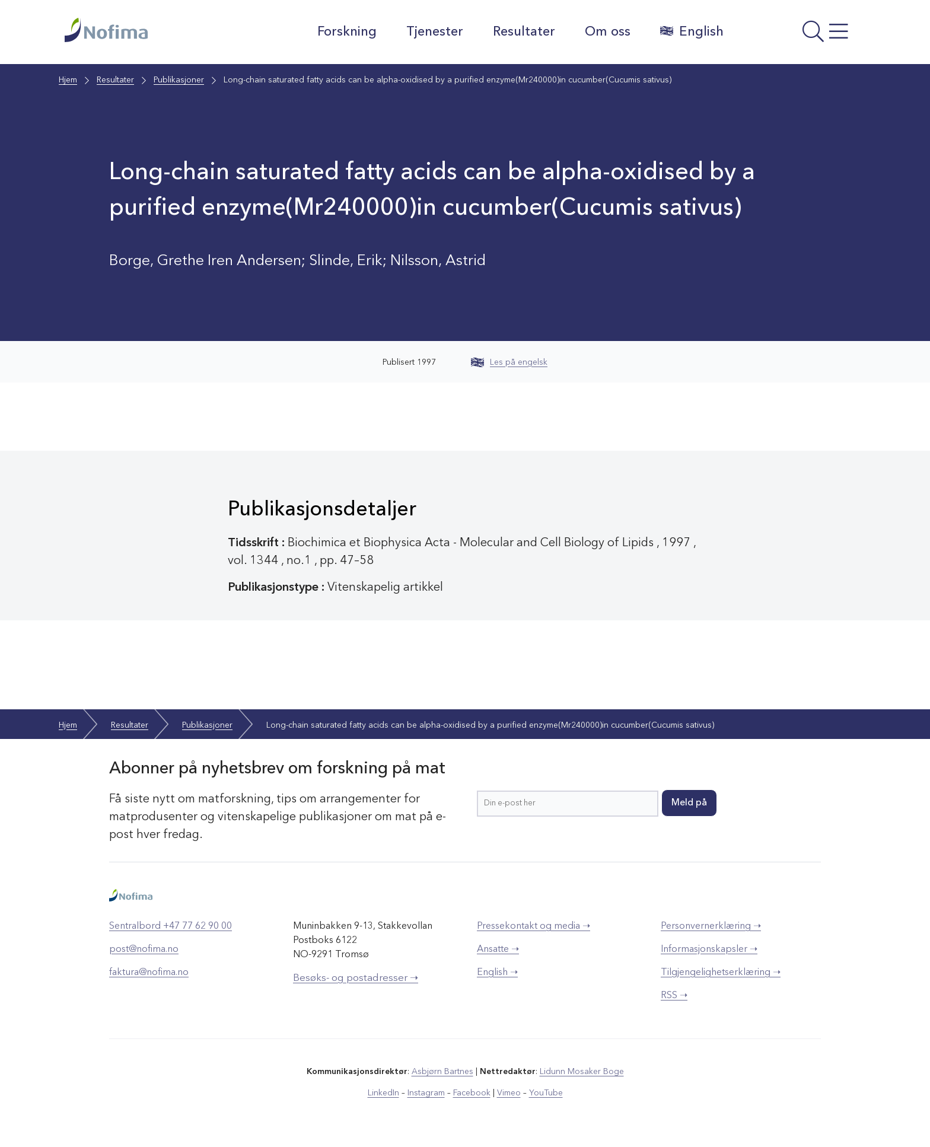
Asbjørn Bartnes (442, 1072)
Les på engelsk (509, 362)
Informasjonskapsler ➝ (709, 949)
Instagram (426, 1093)
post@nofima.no (144, 949)
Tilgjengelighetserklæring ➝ (721, 972)
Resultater (524, 32)
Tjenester (434, 32)
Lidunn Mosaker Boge (582, 1072)
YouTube (546, 1093)
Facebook (472, 1093)
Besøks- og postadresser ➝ (355, 978)
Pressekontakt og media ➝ (533, 926)
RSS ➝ (674, 996)
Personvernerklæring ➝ (711, 926)
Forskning (347, 32)
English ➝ (497, 972)
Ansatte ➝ (498, 949)
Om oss (607, 32)
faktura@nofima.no (149, 972)
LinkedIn (383, 1093)
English (692, 31)
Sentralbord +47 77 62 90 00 (170, 926)
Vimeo (509, 1093)
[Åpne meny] (800, 35)
